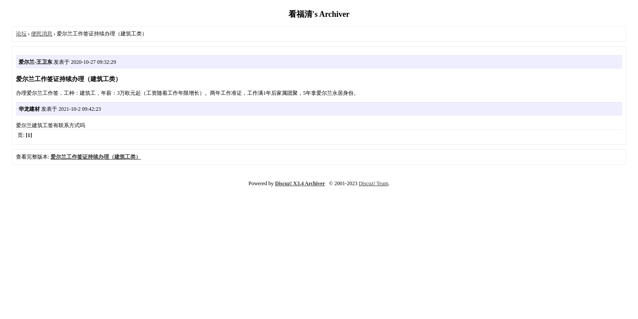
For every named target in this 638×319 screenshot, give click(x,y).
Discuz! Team (374, 183)
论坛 (21, 34)
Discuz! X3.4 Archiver (300, 183)
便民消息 (41, 34)
